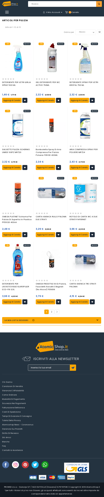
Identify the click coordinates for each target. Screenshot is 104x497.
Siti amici (6, 437)
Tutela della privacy (11, 420)
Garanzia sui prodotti (12, 429)
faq (4, 446)
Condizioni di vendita (12, 386)
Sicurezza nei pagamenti (14, 403)
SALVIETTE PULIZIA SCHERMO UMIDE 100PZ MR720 (16, 151)
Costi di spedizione (11, 412)
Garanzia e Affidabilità (13, 390)
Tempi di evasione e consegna (17, 416)
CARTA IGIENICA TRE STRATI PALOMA (83, 285)
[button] (24, 100)
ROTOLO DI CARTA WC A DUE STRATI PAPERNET (84, 218)
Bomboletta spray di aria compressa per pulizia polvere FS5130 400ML (48, 152)
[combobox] (65, 4)
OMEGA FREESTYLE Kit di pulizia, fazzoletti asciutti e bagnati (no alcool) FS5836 (51, 286)
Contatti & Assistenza (12, 450)
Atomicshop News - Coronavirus (17, 424)
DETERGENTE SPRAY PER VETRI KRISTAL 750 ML (84, 83)
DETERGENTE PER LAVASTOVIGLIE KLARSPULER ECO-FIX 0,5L (15, 286)
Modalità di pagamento (13, 399)
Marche (5, 441)
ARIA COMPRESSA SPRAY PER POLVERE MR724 (84, 151)
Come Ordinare (9, 395)
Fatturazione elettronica (13, 407)
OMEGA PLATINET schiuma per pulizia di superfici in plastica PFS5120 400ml (17, 219)
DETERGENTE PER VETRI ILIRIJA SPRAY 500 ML (16, 83)
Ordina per (69, 32)
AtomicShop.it (93, 487)
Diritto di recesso (10, 433)
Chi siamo (7, 382)
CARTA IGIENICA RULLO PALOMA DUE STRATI (51, 218)
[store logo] (10, 3)
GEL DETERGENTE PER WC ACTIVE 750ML (48, 83)
